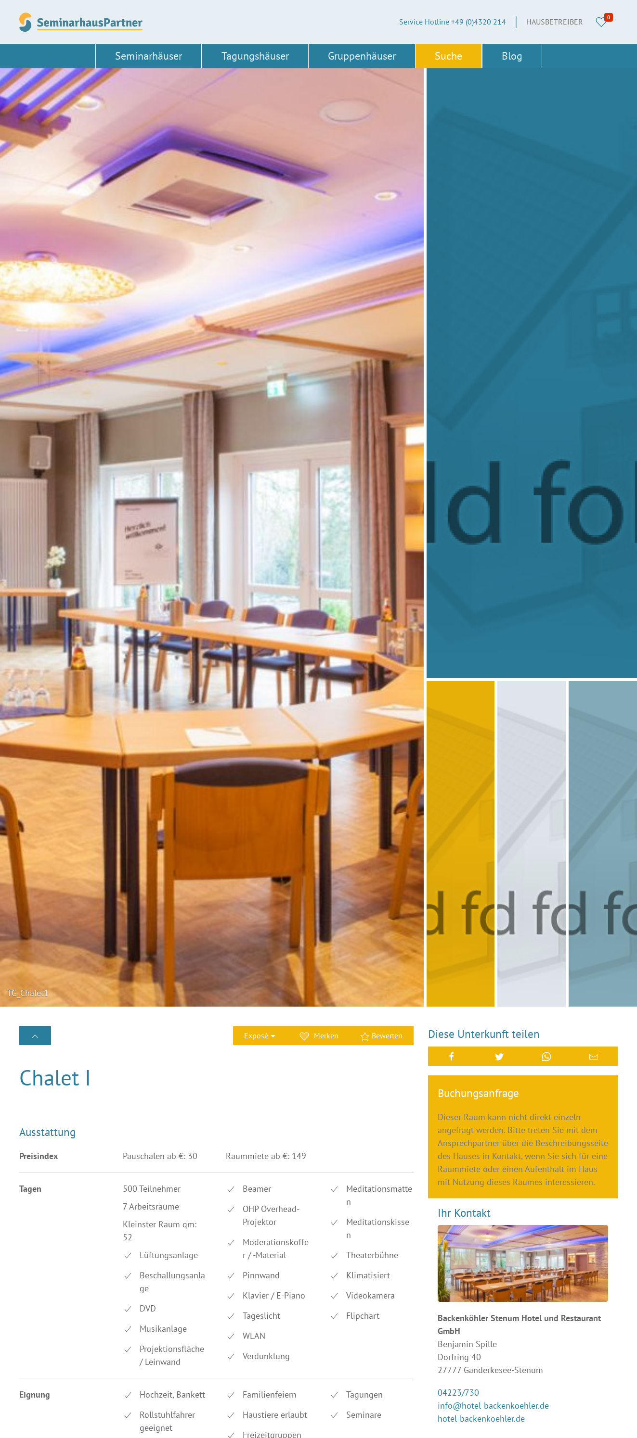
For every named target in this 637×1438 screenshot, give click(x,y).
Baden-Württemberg (52, 1274)
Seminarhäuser (148, 56)
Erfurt (128, 1307)
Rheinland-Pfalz (46, 1387)
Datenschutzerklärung (358, 1339)
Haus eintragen (347, 1355)
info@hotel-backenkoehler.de (493, 755)
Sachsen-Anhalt (244, 1387)
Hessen (31, 1339)
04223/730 (458, 742)
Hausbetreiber (554, 21)
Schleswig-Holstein (51, 1404)
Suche (448, 56)
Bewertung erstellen (74, 1026)
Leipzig (229, 1339)
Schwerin (134, 1404)
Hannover (234, 1323)
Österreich (135, 1420)
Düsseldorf (37, 1307)
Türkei (228, 1420)
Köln (126, 1339)
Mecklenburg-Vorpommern (163, 1355)
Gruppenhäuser (362, 56)
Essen (227, 1307)
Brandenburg (40, 1290)
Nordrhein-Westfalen (153, 1371)
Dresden (231, 1290)
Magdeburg (38, 1355)
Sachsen (132, 1387)
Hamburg (134, 1323)
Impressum (340, 1307)
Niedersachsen (43, 1371)
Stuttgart (232, 1404)
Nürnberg (233, 1371)
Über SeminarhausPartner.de (368, 1274)
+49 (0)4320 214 (384, 1241)
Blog (512, 56)
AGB (329, 1290)
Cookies (335, 1323)
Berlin (227, 1274)
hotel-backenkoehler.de (481, 768)
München (233, 1355)
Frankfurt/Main (43, 1323)
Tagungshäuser (255, 56)
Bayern (130, 1274)
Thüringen (36, 1420)
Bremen (131, 1290)
